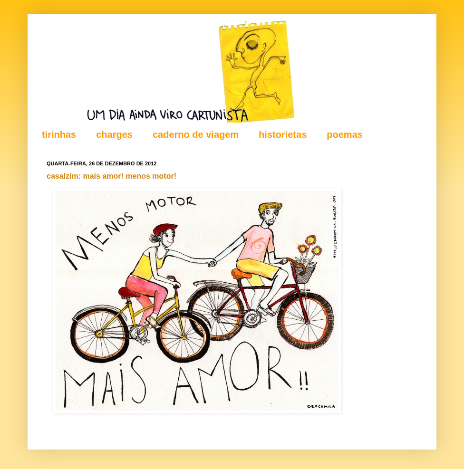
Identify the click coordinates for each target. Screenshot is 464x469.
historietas (283, 134)
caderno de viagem (196, 134)
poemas (345, 134)
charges (114, 134)
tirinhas (59, 134)
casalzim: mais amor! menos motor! (111, 176)
